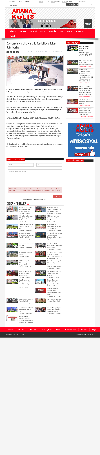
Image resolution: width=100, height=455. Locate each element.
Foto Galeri (33, 330)
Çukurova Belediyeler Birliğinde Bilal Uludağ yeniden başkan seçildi (53, 282)
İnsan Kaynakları (70, 330)
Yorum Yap (57, 196)
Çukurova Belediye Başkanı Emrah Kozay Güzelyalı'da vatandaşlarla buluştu (54, 309)
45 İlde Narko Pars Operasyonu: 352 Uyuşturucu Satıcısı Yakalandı (54, 226)
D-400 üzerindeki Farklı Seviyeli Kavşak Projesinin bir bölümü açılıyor (54, 245)
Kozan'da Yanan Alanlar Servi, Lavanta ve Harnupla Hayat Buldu (26, 226)
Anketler (10, 330)
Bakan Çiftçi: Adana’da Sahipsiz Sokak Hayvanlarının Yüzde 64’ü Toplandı (26, 235)
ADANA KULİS (20, 334)
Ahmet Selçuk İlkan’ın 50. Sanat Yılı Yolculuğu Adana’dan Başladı (25, 273)
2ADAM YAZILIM (90, 334)
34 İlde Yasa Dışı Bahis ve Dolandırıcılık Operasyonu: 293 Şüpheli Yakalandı (25, 263)
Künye (20, 1)
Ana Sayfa (12, 1)
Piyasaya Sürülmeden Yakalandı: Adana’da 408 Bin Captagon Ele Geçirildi (54, 209)
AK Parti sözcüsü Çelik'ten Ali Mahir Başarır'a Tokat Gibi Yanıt (26, 309)
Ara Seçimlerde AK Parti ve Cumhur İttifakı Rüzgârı (86, 98)
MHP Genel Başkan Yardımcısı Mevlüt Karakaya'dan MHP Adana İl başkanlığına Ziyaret (54, 254)
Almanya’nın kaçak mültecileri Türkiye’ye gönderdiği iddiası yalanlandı (26, 318)
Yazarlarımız (13, 5)
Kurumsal (84, 330)
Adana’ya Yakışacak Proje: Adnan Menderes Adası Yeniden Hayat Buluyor (25, 209)
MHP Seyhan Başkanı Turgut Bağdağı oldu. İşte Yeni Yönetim (26, 218)
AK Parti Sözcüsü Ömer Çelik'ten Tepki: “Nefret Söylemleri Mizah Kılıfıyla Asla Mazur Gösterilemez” (85, 84)
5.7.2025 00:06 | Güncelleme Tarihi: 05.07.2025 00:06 (49, 51)
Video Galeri (21, 330)
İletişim (27, 1)
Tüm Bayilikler (46, 330)
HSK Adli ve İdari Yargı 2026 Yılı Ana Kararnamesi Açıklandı (54, 273)
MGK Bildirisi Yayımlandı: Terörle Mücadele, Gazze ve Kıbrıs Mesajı (54, 218)
